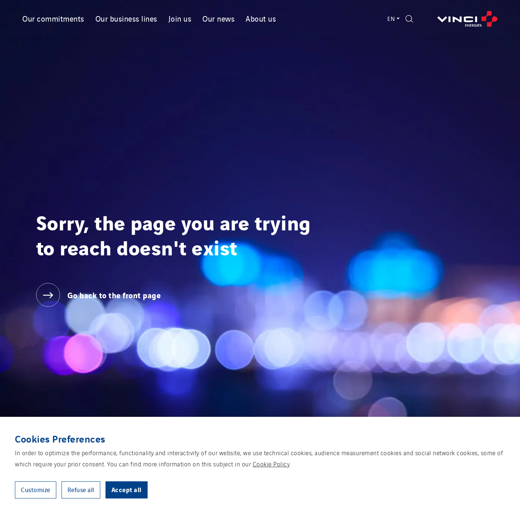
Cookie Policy (271, 463)
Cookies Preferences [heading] (60, 438)
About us (261, 18)
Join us (180, 18)
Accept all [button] (126, 489)
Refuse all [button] (80, 489)
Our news (218, 18)
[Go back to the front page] (467, 19)
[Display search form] (409, 19)
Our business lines (126, 18)
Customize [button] (35, 489)
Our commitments (53, 18)
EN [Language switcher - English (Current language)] (392, 18)
